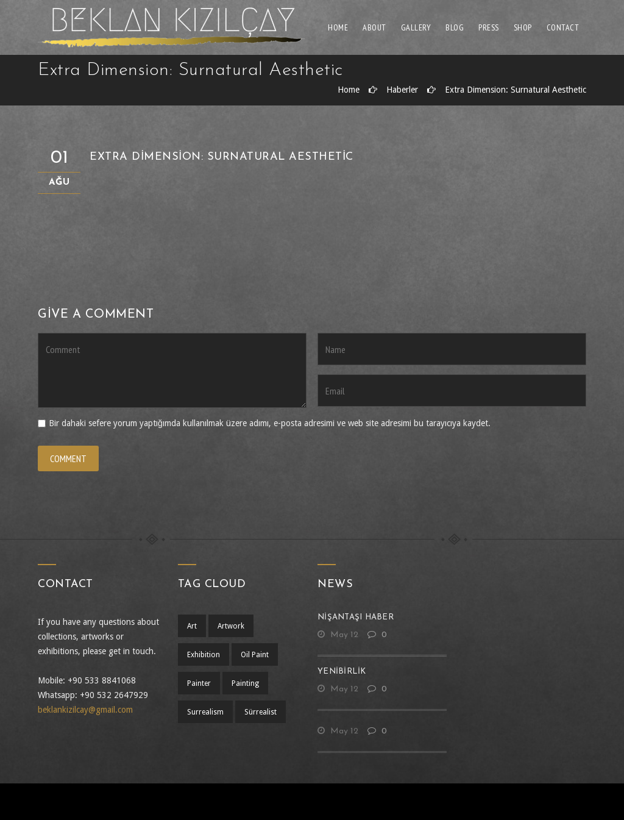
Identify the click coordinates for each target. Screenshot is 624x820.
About (374, 27)
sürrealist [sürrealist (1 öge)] (260, 712)
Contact (563, 27)
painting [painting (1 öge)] (245, 683)
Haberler (402, 89)
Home (338, 27)
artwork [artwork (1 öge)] (231, 626)
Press (488, 27)
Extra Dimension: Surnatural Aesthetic (515, 89)
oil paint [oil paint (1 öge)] (255, 655)
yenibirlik (341, 672)
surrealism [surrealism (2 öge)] (205, 712)
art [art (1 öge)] (192, 626)
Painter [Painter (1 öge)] (199, 683)
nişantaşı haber (355, 617)
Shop (523, 27)
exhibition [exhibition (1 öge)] (203, 655)
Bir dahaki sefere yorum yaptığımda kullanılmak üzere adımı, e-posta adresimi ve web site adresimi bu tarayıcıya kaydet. (270, 423)
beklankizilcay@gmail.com (85, 710)
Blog (454, 27)
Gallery (416, 27)
